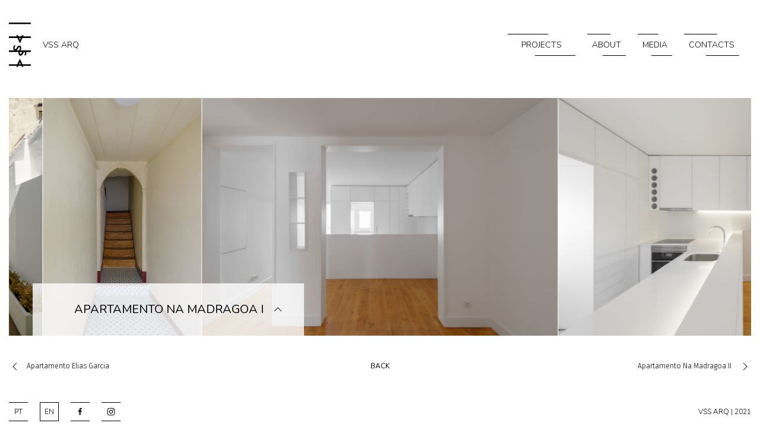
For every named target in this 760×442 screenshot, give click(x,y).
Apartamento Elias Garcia (59, 366)
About (606, 44)
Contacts (711, 44)
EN (49, 411)
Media (654, 44)
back (380, 366)
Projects (541, 44)
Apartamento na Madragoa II (694, 366)
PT (18, 411)
